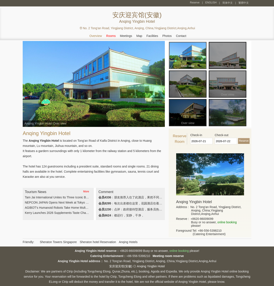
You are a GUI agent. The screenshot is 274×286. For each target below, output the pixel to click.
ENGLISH (211, 2)
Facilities (152, 36)
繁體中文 (243, 2)
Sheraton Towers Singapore (58, 242)
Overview (95, 36)
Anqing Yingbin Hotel (151, 266)
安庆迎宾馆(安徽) (120, 266)
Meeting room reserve (168, 256)
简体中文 (227, 2)
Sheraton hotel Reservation (98, 242)
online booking (227, 222)
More (86, 191)
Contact (181, 36)
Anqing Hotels (128, 242)
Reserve (195, 2)
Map (139, 36)
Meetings (126, 36)
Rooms (111, 36)
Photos (167, 36)
